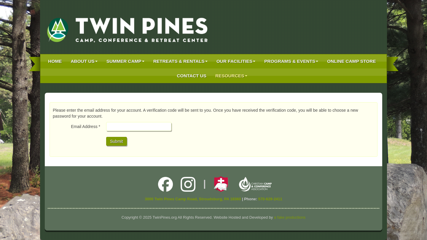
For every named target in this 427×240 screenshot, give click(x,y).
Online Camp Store (351, 61)
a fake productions (289, 217)
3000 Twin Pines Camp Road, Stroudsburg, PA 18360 (193, 199)
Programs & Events (291, 61)
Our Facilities (235, 61)
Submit (116, 141)
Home (55, 61)
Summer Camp (125, 61)
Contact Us (191, 75)
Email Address (85, 126)
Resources (231, 75)
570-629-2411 (270, 199)
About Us (84, 61)
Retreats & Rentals (180, 61)
